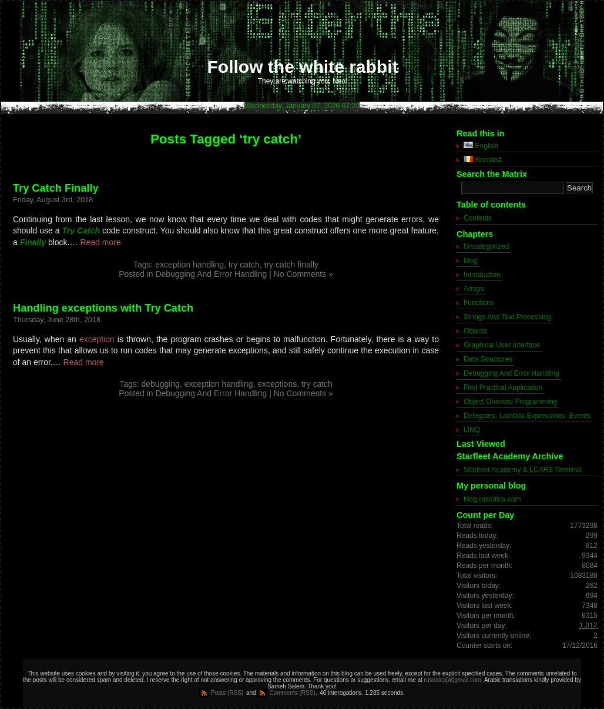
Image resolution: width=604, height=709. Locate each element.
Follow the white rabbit (302, 66)
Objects (476, 331)
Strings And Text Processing (507, 317)
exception (97, 339)
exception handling (189, 264)
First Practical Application (503, 387)
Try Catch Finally (56, 188)
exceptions (277, 384)
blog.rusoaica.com (492, 499)
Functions (479, 303)
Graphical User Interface (502, 345)
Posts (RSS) (227, 693)
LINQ (472, 430)
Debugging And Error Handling (211, 274)
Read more (100, 242)
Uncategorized (486, 246)
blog (470, 260)
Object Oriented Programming (510, 401)
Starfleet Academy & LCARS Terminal (523, 470)
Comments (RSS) (292, 693)
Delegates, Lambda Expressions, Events (527, 416)
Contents (478, 218)
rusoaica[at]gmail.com (452, 680)
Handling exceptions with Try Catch (103, 308)
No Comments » (303, 274)
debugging (161, 384)
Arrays (474, 289)
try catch (244, 264)
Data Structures (488, 359)
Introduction (482, 274)
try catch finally (291, 264)
